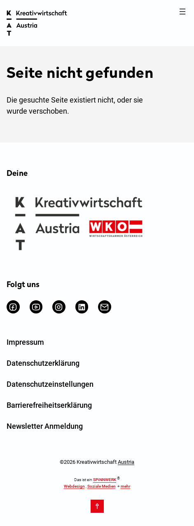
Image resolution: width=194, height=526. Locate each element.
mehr (126, 486)
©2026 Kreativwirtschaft (97, 462)
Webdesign (74, 486)
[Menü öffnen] (182, 11)
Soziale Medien (101, 486)
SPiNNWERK (104, 480)
